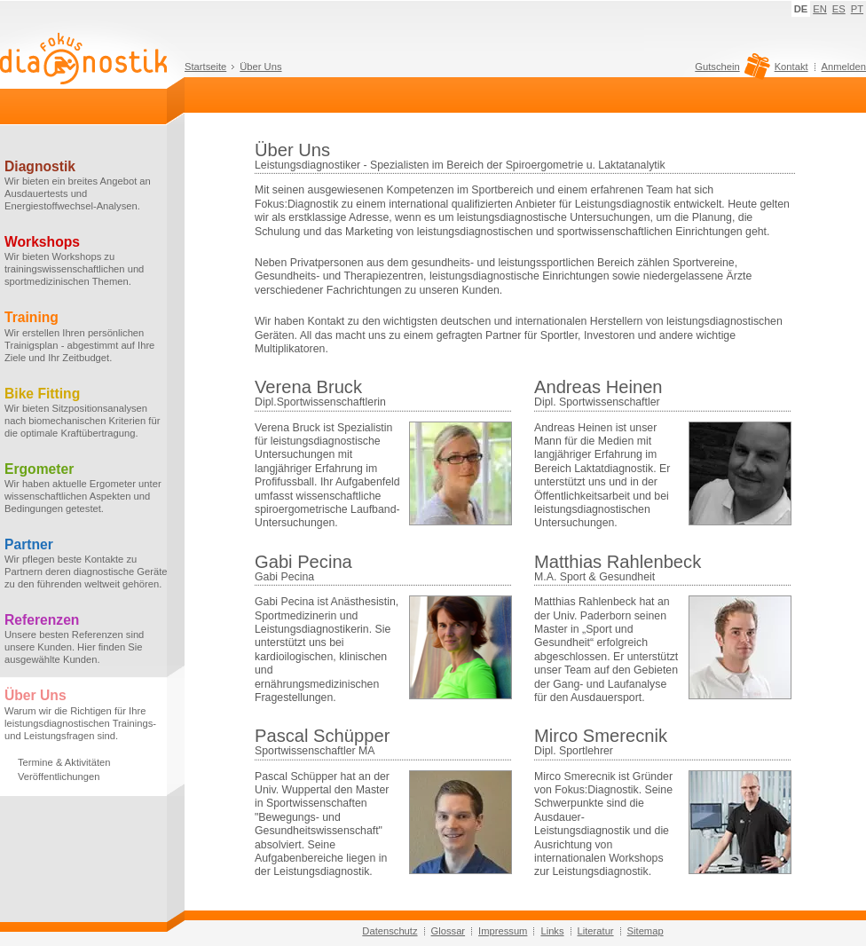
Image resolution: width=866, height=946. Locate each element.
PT (857, 9)
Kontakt (791, 66)
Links (551, 931)
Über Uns (260, 66)
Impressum (502, 931)
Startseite (205, 66)
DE (801, 9)
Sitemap (645, 931)
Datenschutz (389, 931)
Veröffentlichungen (58, 776)
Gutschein (730, 71)
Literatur (596, 931)
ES (839, 9)
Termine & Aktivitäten (64, 762)
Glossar (448, 931)
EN (820, 9)
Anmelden (844, 66)
